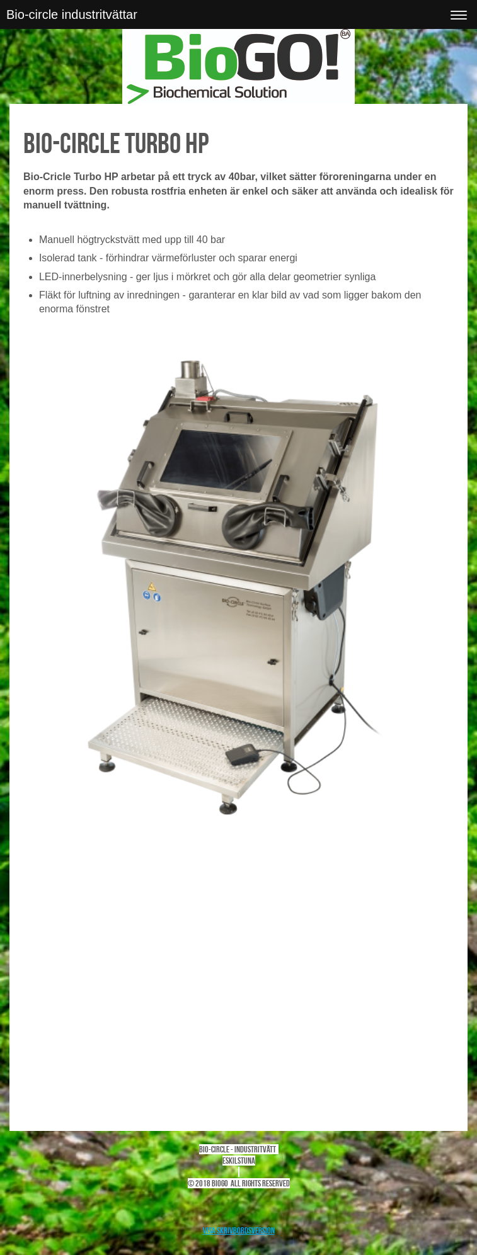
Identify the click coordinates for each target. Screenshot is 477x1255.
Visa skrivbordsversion (239, 1230)
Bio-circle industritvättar (71, 14)
